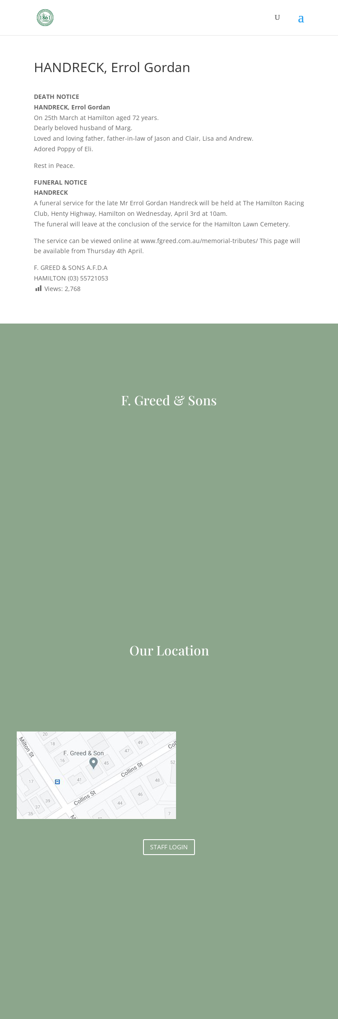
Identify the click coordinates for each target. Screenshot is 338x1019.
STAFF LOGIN (169, 847)
